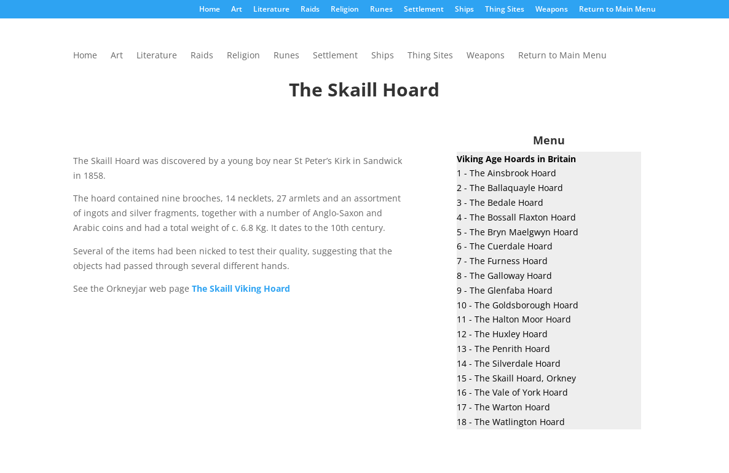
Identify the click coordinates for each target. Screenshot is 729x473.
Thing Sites (504, 10)
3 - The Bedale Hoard (500, 202)
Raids (310, 10)
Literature (271, 10)
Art (236, 10)
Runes (381, 10)
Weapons (551, 10)
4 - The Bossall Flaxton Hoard (516, 217)
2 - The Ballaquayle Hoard (510, 188)
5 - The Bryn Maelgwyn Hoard (517, 232)
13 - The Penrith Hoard (503, 348)
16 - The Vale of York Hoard (512, 392)
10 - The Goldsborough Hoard (517, 305)
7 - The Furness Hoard (502, 261)
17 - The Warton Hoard (503, 407)
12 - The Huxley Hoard (502, 334)
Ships (464, 10)
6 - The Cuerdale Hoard (505, 246)
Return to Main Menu (617, 10)
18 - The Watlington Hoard (511, 422)
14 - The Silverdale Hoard (509, 363)
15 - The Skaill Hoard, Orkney (516, 378)
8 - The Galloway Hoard (504, 275)
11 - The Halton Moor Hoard (514, 319)
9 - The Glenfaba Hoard (505, 290)
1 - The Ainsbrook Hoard (506, 173)
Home (209, 10)
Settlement (424, 10)
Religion (345, 10)
